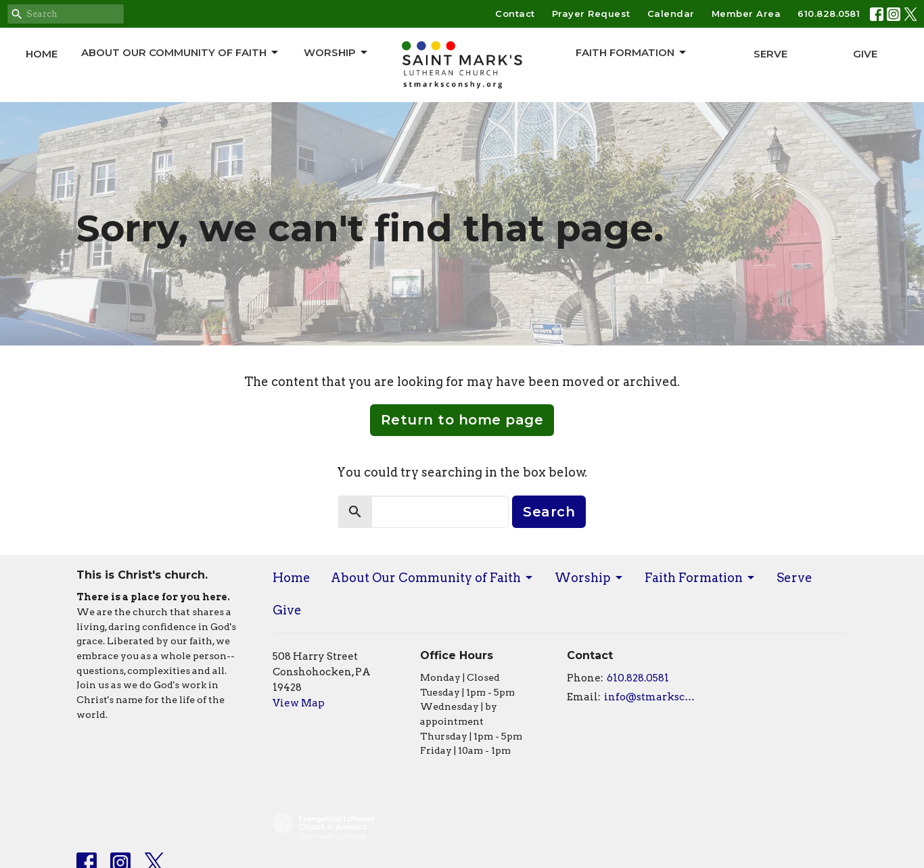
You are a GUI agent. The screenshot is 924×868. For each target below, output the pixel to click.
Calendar (671, 13)
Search (549, 512)
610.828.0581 (829, 13)
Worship (336, 52)
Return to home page (462, 420)
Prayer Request (591, 13)
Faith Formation (632, 52)
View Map (299, 703)
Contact (515, 13)
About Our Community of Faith (180, 52)
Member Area (746, 13)
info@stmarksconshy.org (652, 697)
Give (865, 53)
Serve (770, 53)
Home (41, 53)
